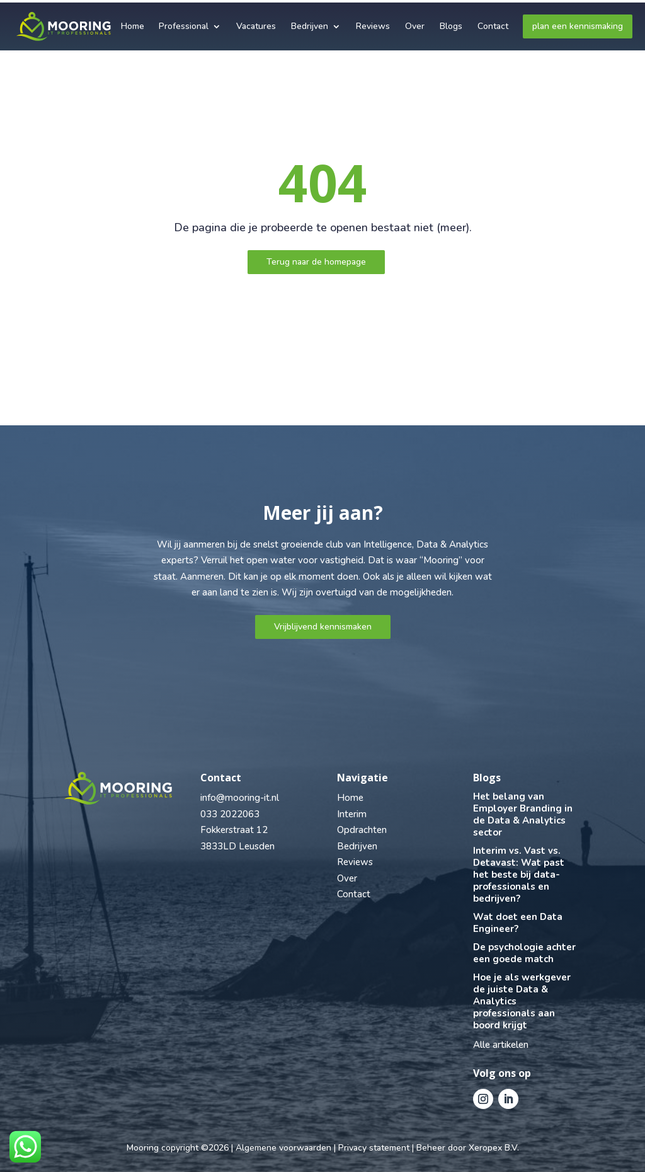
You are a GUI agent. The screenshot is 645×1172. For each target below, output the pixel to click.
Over (415, 24)
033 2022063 (230, 814)
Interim (352, 814)
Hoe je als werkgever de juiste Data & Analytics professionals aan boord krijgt (522, 1001)
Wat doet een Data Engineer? (517, 923)
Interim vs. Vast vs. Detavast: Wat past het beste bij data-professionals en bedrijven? (518, 874)
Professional (183, 24)
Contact (492, 24)
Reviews (373, 24)
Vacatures (256, 24)
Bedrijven (309, 24)
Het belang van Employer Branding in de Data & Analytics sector (523, 814)
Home (132, 24)
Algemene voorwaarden (283, 1148)
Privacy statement (373, 1148)
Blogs (451, 24)
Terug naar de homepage (316, 262)
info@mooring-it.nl (239, 797)
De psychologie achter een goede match (524, 953)
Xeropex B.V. (494, 1148)
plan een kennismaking (577, 24)
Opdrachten (362, 830)
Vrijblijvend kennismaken (323, 627)
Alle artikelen (500, 1044)
